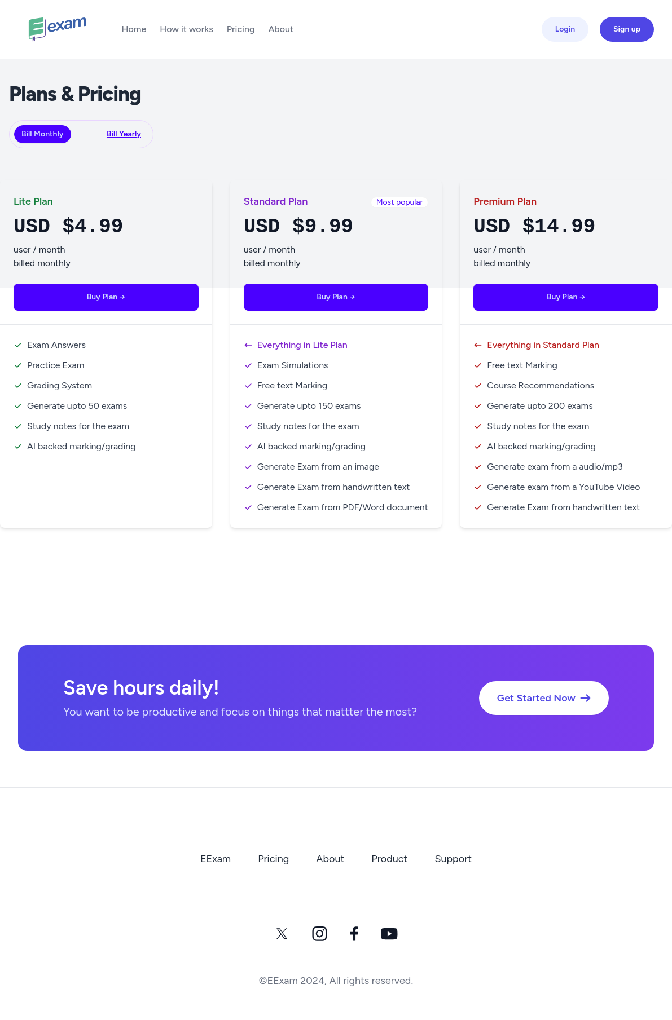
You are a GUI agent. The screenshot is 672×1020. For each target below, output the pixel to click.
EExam (215, 859)
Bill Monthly (42, 134)
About (280, 29)
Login (565, 29)
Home (133, 29)
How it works (186, 29)
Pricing (241, 29)
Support (453, 859)
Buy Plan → (106, 297)
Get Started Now (544, 698)
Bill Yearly (124, 134)
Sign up (626, 29)
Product (389, 859)
